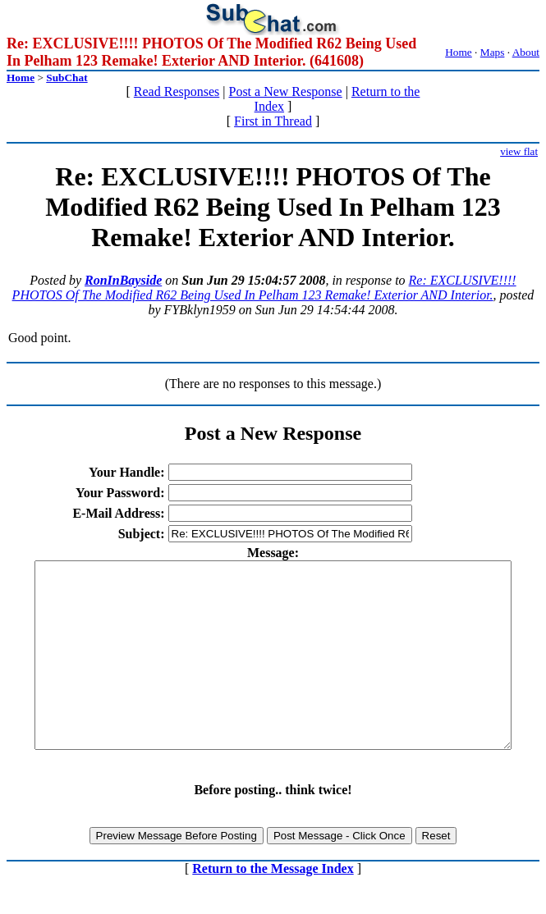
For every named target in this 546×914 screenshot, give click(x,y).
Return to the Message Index (272, 905)
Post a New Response (285, 91)
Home (458, 52)
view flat (519, 151)
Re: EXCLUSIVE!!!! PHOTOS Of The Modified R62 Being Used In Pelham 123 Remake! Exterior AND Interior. (264, 287)
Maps (492, 52)
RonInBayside (123, 280)
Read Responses (176, 91)
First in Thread (273, 121)
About (525, 52)
